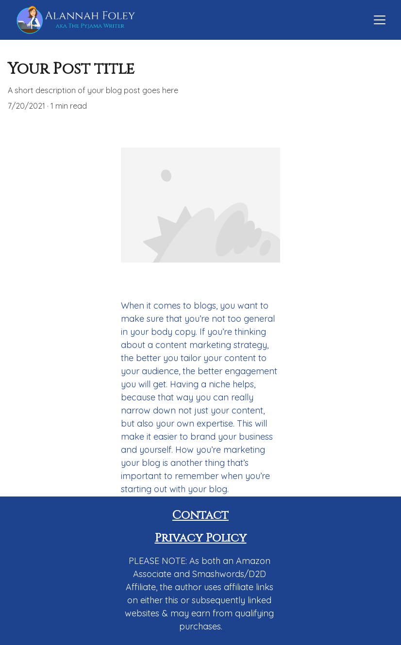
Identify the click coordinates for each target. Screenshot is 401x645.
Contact (200, 515)
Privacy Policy (201, 538)
